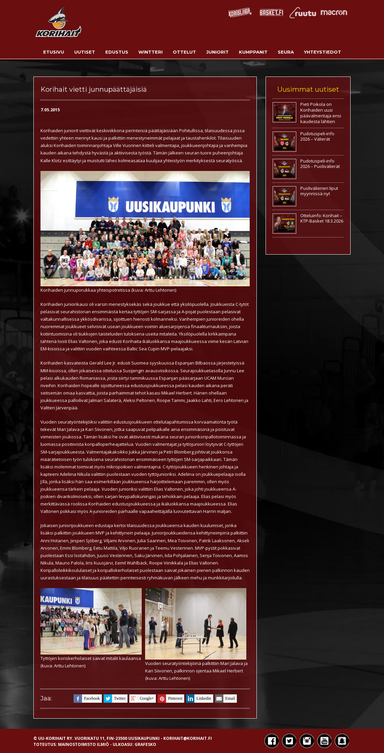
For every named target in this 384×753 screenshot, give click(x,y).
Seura (286, 52)
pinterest (170, 698)
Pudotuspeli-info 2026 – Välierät (317, 136)
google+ (141, 698)
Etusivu (53, 52)
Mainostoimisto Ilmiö (83, 744)
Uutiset (84, 52)
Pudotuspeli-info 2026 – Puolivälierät (320, 164)
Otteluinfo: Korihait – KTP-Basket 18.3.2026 (321, 218)
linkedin (198, 698)
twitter (115, 698)
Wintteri (150, 52)
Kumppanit (253, 52)
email (225, 698)
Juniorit (217, 52)
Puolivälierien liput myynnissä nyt (319, 191)
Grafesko (145, 744)
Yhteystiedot (322, 52)
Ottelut (184, 52)
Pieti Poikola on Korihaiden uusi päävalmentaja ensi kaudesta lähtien (320, 112)
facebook (87, 698)
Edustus (116, 52)
